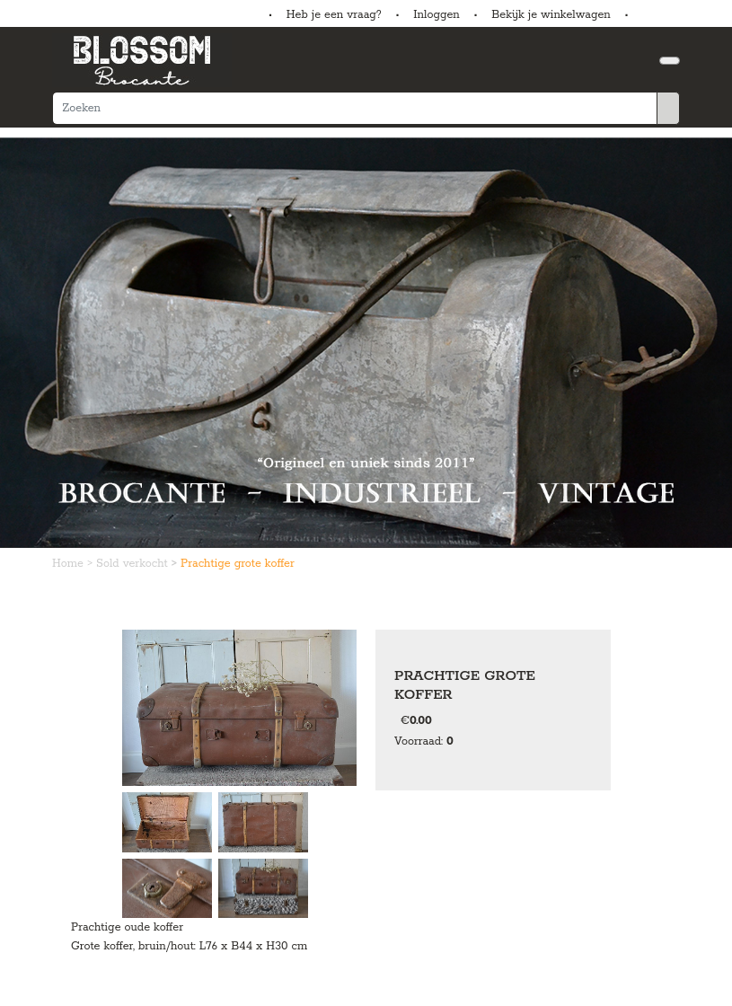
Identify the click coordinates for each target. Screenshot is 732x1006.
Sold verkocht (134, 563)
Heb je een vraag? (334, 15)
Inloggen (436, 15)
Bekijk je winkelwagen (551, 15)
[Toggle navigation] (669, 61)
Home (69, 563)
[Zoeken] (354, 108)
